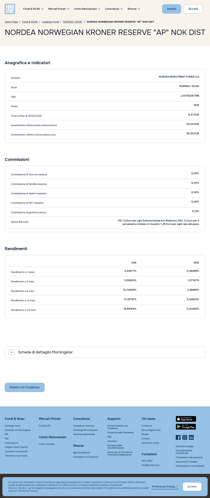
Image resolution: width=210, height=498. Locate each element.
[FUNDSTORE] (10, 9)
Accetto (192, 486)
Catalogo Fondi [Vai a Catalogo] (50, 21)
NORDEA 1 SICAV (72, 21)
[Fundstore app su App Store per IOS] (190, 419)
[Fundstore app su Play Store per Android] (190, 427)
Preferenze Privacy (163, 486)
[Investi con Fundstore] (171, 9)
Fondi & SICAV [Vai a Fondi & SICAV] (30, 21)
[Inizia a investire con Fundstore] (25, 387)
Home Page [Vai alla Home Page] (11, 21)
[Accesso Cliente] (193, 9)
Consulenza (112, 8)
